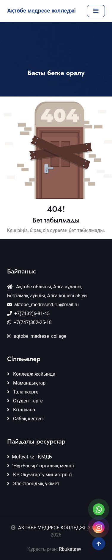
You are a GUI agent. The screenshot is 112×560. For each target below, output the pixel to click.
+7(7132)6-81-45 (28, 313)
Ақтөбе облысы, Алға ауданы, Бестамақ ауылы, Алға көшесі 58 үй (47, 291)
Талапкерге (22, 392)
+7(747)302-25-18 (29, 322)
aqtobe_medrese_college (36, 336)
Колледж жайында (31, 374)
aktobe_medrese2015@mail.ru (43, 304)
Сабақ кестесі (25, 418)
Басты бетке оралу (56, 72)
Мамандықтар (26, 383)
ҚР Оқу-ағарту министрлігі (39, 474)
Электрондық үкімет (33, 483)
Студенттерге (25, 401)
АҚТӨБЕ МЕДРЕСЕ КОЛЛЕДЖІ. (52, 528)
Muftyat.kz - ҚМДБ (29, 457)
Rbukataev (72, 549)
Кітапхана (21, 410)
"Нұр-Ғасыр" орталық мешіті (40, 466)
